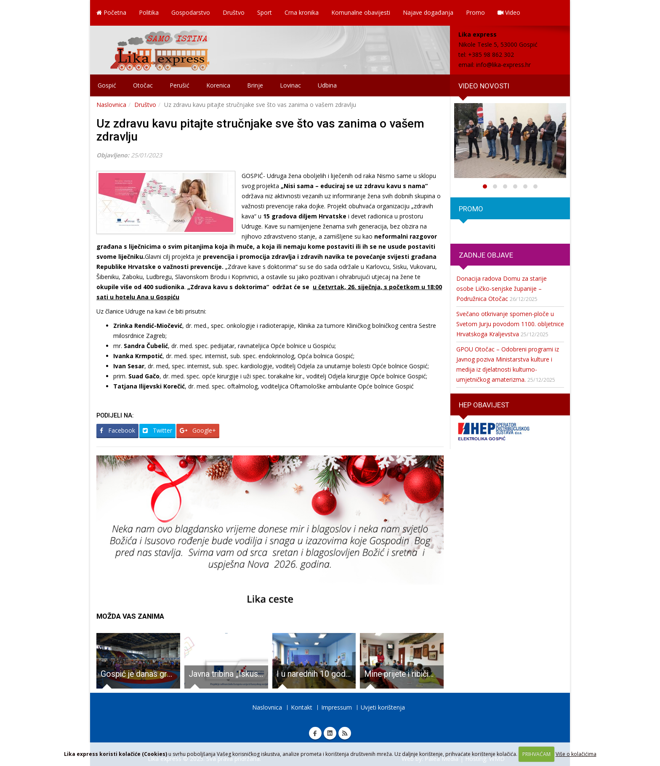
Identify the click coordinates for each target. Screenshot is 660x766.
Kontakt (301, 707)
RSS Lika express (344, 733)
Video (509, 12)
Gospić (107, 85)
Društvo (234, 12)
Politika (149, 12)
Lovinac (290, 85)
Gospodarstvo (190, 12)
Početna (111, 12)
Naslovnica (111, 105)
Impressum (336, 707)
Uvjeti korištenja (383, 707)
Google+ (198, 430)
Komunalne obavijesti (360, 12)
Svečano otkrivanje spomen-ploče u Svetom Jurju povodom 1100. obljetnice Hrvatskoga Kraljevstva (510, 324)
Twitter (157, 430)
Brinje (255, 85)
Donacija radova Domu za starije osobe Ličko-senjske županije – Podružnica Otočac (501, 288)
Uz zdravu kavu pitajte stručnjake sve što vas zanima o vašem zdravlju (260, 130)
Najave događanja (428, 12)
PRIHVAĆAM (536, 754)
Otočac (143, 85)
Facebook (117, 430)
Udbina (327, 85)
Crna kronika (302, 12)
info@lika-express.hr (503, 65)
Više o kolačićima (576, 754)
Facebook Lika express (315, 733)
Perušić (179, 85)
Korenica (218, 85)
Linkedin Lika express (330, 733)
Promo (475, 12)
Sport (264, 12)
